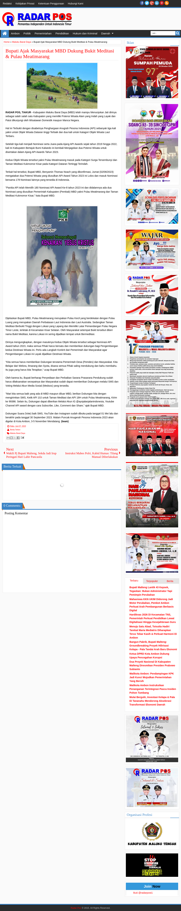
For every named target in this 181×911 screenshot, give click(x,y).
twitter (147, 3)
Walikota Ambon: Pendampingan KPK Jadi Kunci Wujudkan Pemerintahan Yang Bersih (151, 677)
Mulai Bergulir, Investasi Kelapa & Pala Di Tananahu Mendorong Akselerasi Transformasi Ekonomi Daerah (152, 701)
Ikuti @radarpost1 (143, 892)
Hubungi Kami (75, 3)
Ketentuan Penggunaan (51, 3)
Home (5, 33)
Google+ (152, 3)
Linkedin (157, 3)
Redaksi (7, 3)
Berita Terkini (15, 430)
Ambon (15, 33)
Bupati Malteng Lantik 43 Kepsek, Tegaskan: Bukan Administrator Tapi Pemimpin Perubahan (150, 591)
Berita (170, 581)
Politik (27, 33)
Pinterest (162, 3)
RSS (167, 3)
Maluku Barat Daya (17, 433)
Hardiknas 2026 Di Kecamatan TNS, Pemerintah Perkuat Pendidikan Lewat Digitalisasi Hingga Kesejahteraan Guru (152, 618)
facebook (142, 3)
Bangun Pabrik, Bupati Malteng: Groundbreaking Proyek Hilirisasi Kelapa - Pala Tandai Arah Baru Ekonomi (153, 645)
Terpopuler (152, 581)
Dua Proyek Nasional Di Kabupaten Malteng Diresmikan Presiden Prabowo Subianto (152, 665)
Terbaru (134, 580)
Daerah (105, 33)
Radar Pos (76, 908)
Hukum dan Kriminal (85, 33)
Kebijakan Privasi (25, 3)
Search (177, 33)
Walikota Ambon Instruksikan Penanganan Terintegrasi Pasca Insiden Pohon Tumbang (152, 689)
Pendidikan (62, 33)
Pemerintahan (43, 33)
